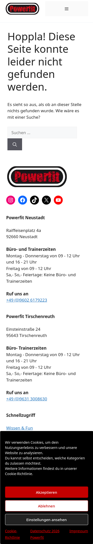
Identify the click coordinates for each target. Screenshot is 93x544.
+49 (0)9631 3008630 (26, 399)
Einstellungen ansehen (46, 519)
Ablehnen (46, 505)
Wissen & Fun (19, 428)
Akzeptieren (46, 492)
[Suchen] (14, 144)
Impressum (78, 531)
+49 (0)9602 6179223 (26, 300)
